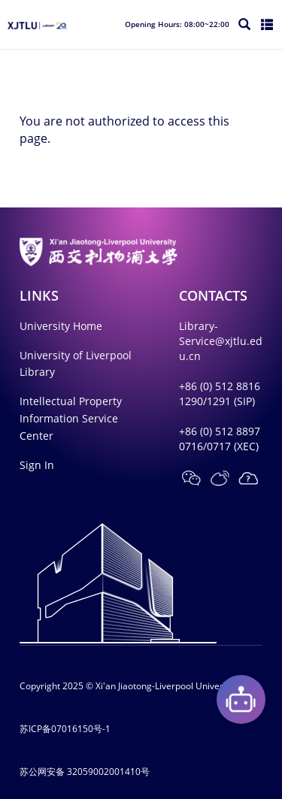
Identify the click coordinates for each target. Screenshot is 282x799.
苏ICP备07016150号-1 (65, 728)
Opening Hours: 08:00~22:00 (177, 24)
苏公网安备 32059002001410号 (85, 771)
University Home (61, 326)
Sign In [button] (37, 465)
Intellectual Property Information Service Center (71, 418)
